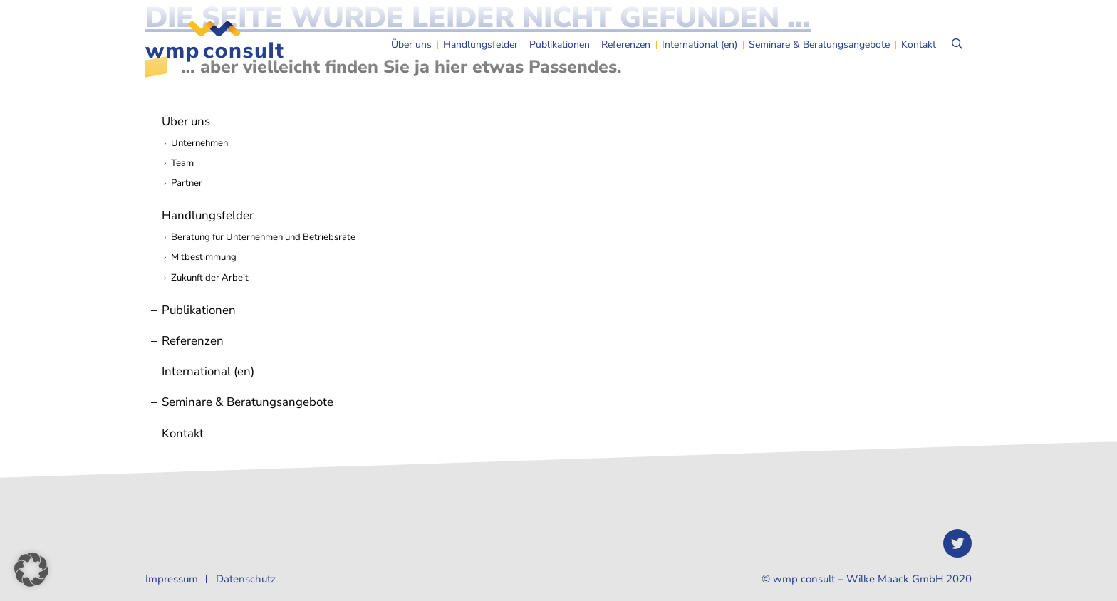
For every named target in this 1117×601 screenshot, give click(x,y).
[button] (31, 569)
